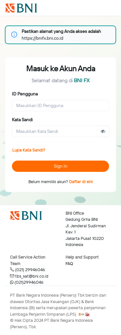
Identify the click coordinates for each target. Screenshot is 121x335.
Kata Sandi (22, 120)
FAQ (69, 263)
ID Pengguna (25, 94)
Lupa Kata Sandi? (28, 150)
